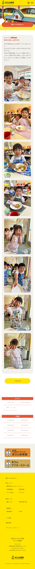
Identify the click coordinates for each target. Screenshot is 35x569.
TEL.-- (17, 548)
